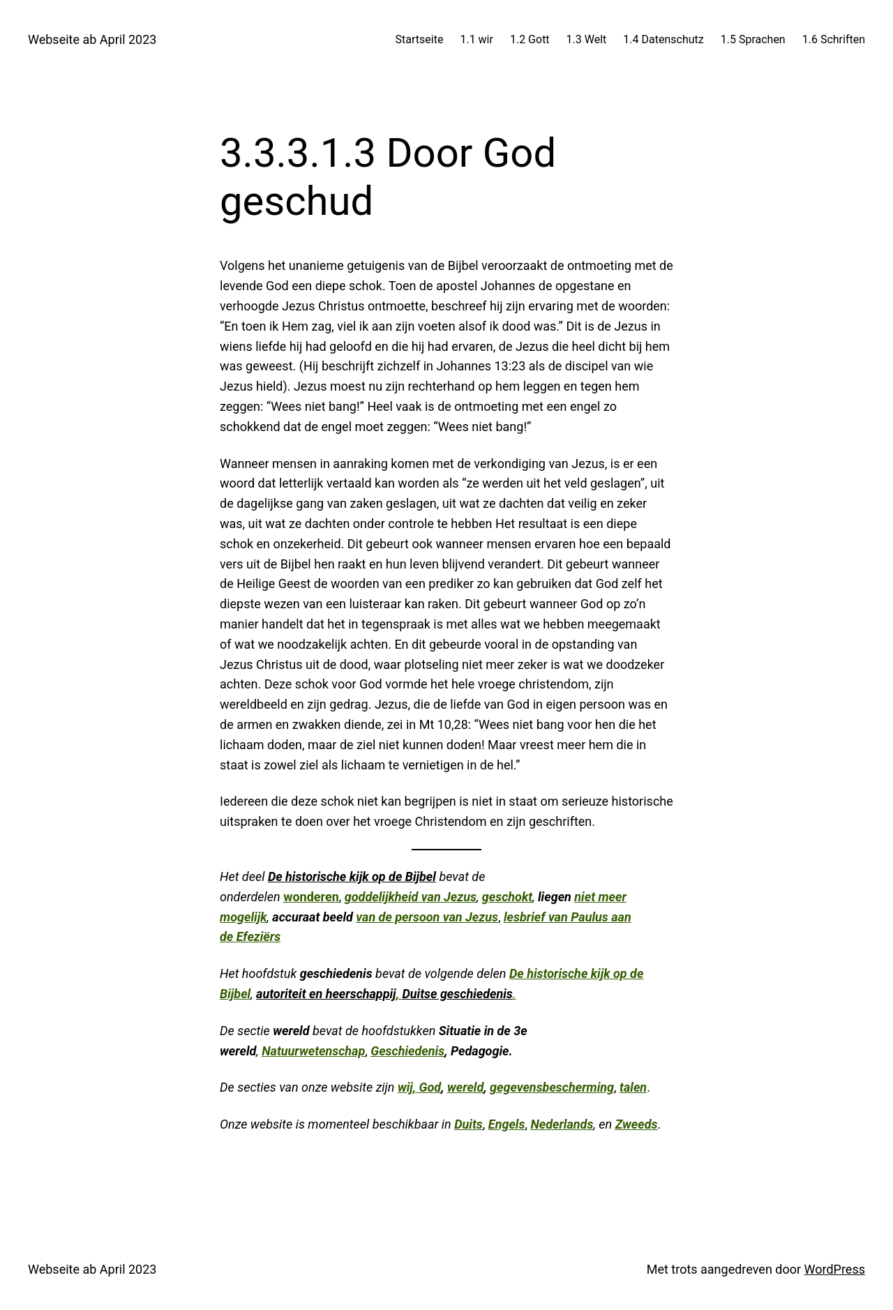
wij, (408, 1087)
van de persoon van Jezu (424, 917)
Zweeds (636, 1124)
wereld (465, 1087)
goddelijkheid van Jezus (410, 896)
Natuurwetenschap (313, 1051)
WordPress (834, 1269)
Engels (506, 1124)
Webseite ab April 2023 (92, 39)
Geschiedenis (407, 1051)
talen (633, 1087)
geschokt (507, 896)
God (430, 1087)
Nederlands (561, 1124)
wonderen (311, 896)
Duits (468, 1124)
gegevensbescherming (552, 1087)
